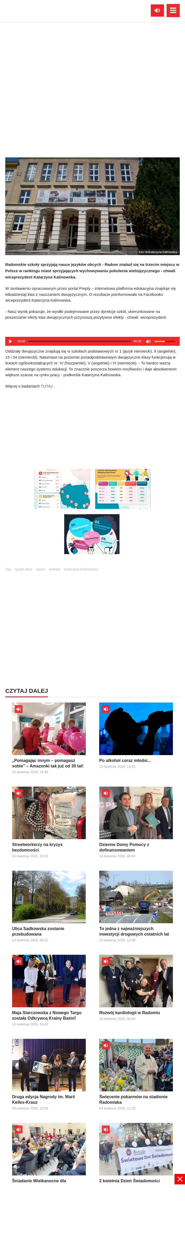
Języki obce (23, 569)
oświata (54, 569)
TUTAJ (47, 386)
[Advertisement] (92, 427)
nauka (40, 569)
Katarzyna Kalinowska (81, 569)
